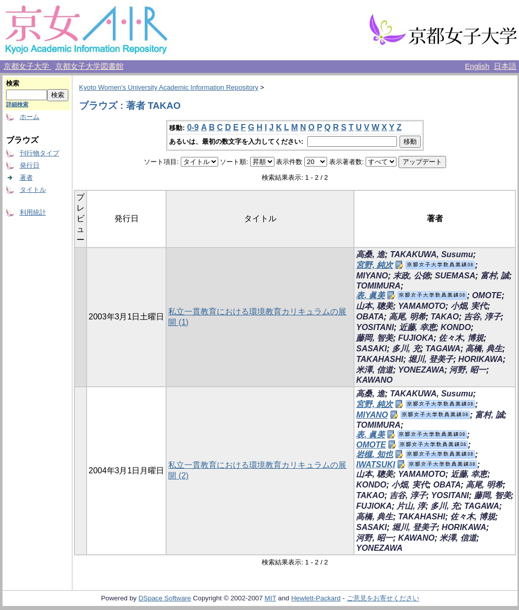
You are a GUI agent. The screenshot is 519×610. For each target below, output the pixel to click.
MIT (270, 598)
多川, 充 (406, 348)
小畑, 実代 (469, 306)
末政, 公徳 (411, 275)
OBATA (370, 316)
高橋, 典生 (483, 348)
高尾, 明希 (407, 316)
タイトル (33, 189)
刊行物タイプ (39, 153)
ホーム (29, 116)
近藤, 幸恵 (417, 327)
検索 (12, 83)
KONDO (456, 327)
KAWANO (374, 380)
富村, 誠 (495, 275)
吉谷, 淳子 (482, 316)
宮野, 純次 (374, 265)
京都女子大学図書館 (89, 66)
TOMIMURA (378, 285)
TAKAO (444, 316)
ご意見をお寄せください (383, 598)
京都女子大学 (27, 66)
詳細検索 (17, 104)
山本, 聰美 (374, 306)
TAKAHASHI (379, 359)
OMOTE (487, 295)
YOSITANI (374, 327)
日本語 (505, 66)
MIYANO (372, 275)
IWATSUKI (375, 464)
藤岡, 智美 (374, 338)
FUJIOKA (415, 338)
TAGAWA (442, 348)
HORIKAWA (480, 359)
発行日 (29, 165)
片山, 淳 (410, 506)
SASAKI (371, 348)
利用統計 (33, 212)
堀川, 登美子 (430, 359)
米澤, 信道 (374, 369)
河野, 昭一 (467, 369)
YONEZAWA (421, 369)
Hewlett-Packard (316, 598)
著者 (26, 177)
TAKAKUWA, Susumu (431, 254)
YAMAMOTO (422, 306)
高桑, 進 (370, 254)
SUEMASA (455, 275)
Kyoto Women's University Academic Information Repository (168, 87)
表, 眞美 (370, 295)
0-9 (192, 127)
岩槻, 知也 (374, 454)
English (477, 66)
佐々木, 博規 (461, 338)
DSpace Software (164, 598)
